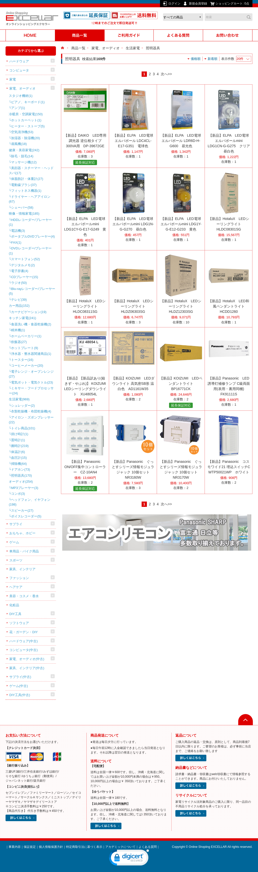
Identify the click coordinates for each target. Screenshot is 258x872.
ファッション (19, 578)
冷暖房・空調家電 (26, 114)
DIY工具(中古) (19, 695)
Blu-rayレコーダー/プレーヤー (32, 291)
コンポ (18, 494)
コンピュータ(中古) (23, 650)
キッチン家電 (22, 318)
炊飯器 (19, 342)
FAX (16, 242)
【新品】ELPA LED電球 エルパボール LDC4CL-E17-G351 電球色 (133, 140)
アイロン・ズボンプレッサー (31, 419)
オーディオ (21, 481)
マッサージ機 (24, 162)
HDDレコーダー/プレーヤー (30, 222)
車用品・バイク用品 (24, 551)
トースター (22, 360)
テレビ (19, 299)
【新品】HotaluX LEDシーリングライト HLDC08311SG (85, 306)
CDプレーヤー (24, 277)
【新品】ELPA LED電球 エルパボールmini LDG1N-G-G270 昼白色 (133, 224)
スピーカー (22, 510)
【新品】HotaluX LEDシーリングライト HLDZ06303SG (133, 306)
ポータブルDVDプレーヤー (33, 236)
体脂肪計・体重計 (27, 179)
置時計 (18, 440)
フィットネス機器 (26, 191)
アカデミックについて (120, 847)
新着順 (212, 59)
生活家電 (19, 399)
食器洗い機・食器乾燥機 (31, 324)
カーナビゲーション (28, 312)
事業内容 (15, 847)
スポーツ (15, 560)
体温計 (18, 452)
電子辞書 (19, 271)
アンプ (18, 108)
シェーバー (22, 207)
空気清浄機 (22, 132)
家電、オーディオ (22, 88)
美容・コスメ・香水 (24, 596)
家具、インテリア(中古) (26, 668)
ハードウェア (19, 61)
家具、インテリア (22, 569)
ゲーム (14, 542)
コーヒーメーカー (27, 365)
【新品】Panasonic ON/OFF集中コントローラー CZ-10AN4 (85, 467)
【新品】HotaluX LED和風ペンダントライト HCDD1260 (228, 306)
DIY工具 (15, 614)
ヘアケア (15, 587)
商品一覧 (78, 48)
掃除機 (19, 464)
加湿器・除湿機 (25, 138)
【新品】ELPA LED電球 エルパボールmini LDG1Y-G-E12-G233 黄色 (181, 224)
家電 (12, 79)
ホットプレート (24, 348)
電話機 (18, 231)
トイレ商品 (23, 428)
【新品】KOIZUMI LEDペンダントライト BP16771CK (180, 383)
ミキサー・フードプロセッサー (31, 390)
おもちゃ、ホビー (22, 533)
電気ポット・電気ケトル (32, 382)
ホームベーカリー (26, 336)
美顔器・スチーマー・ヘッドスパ (31, 170)
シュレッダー (23, 405)
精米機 (18, 330)
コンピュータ (19, 70)
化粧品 (14, 605)
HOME (63, 48)
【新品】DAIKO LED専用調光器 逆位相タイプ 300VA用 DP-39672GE (85, 140)
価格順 (196, 59)
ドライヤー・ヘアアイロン (29, 199)
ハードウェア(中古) (23, 641)
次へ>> (166, 74)
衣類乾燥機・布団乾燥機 (31, 411)
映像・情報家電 (24, 213)
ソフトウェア (19, 623)
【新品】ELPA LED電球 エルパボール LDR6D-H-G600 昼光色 (181, 140)
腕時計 (19, 446)
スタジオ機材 (21, 96)
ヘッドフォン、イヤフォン (29, 502)
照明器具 (21, 475)
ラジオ (19, 283)
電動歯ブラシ (24, 185)
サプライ (15, 524)
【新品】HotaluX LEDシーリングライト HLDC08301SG (228, 224)
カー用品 (19, 306)
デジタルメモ (23, 265)
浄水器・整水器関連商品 (31, 354)
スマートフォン (25, 259)
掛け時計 (19, 434)
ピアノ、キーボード (28, 102)
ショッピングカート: (232, 3)
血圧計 (19, 458)
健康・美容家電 (24, 150)
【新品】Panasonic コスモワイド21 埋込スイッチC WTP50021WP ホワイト (230, 467)
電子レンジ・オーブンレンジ (31, 374)
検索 (248, 17)
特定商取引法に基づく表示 (84, 847)
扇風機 (19, 144)
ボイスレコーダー (26, 516)
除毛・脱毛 (22, 156)
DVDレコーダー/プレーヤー (30, 250)
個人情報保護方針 (51, 847)
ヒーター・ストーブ (28, 126)
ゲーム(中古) (18, 686)
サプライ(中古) (20, 677)
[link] (129, 858)
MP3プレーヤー (24, 488)
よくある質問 (148, 847)
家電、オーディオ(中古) (26, 659)
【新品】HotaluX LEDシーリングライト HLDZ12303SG (180, 306)
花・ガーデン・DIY (23, 632)
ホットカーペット (26, 120)
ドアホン (20, 469)
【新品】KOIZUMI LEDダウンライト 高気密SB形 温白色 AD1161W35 (133, 383)
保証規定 (30, 847)
